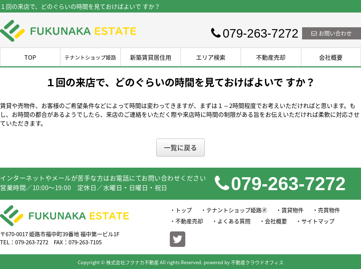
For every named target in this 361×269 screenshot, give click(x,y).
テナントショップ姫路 (90, 57)
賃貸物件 (292, 210)
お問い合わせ (331, 33)
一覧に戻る (180, 148)
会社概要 (331, 57)
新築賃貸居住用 (150, 57)
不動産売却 (270, 57)
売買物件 (329, 210)
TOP (30, 57)
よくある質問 (233, 221)
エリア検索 (210, 57)
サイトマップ (317, 221)
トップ (183, 210)
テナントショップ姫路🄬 (236, 210)
